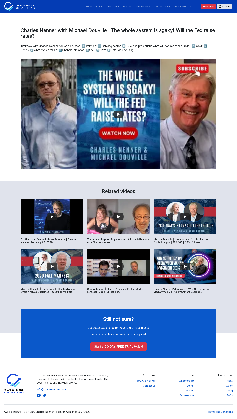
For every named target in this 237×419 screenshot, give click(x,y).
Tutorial (114, 6)
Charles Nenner (146, 380)
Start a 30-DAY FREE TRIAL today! (118, 346)
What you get (95, 6)
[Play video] (118, 114)
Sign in (224, 6)
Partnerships (186, 395)
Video (229, 380)
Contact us (149, 385)
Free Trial (208, 6)
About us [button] (142, 6)
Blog (230, 390)
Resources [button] (161, 6)
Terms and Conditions (220, 411)
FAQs (230, 395)
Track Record (183, 6)
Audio (229, 385)
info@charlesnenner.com (51, 389)
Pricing (128, 6)
